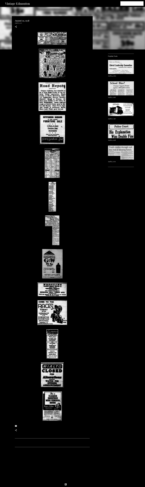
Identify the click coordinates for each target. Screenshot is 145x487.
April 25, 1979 (112, 161)
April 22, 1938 (112, 140)
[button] (16, 27)
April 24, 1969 (112, 76)
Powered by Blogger (72, 484)
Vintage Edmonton (17, 3)
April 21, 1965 (112, 97)
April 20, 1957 (112, 119)
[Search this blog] (134, 3)
